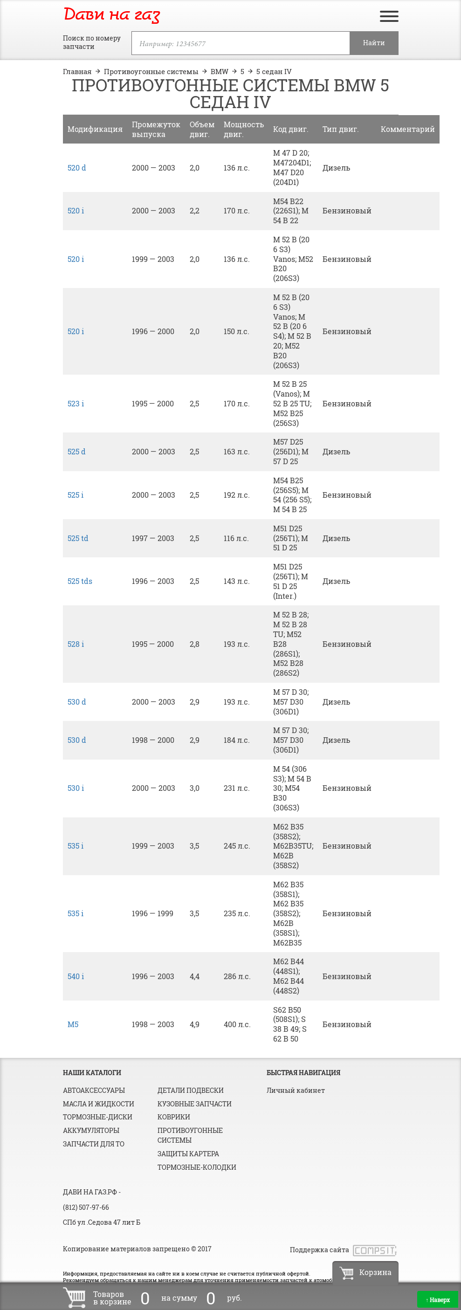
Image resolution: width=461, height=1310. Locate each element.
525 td (78, 538)
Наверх (438, 1299)
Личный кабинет (296, 1090)
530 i (76, 788)
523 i (76, 403)
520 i (76, 210)
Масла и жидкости (98, 1103)
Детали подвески (191, 1090)
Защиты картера (188, 1153)
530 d (77, 701)
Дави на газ (111, 15)
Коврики (174, 1116)
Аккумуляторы (91, 1130)
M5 (73, 1024)
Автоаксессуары (94, 1090)
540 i (76, 976)
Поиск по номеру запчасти (92, 42)
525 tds (80, 581)
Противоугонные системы (190, 1135)
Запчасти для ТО (93, 1143)
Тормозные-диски (97, 1116)
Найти (374, 42)
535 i (75, 845)
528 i (76, 644)
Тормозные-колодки (197, 1167)
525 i (75, 495)
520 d (77, 167)
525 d (77, 451)
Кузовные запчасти (195, 1103)
